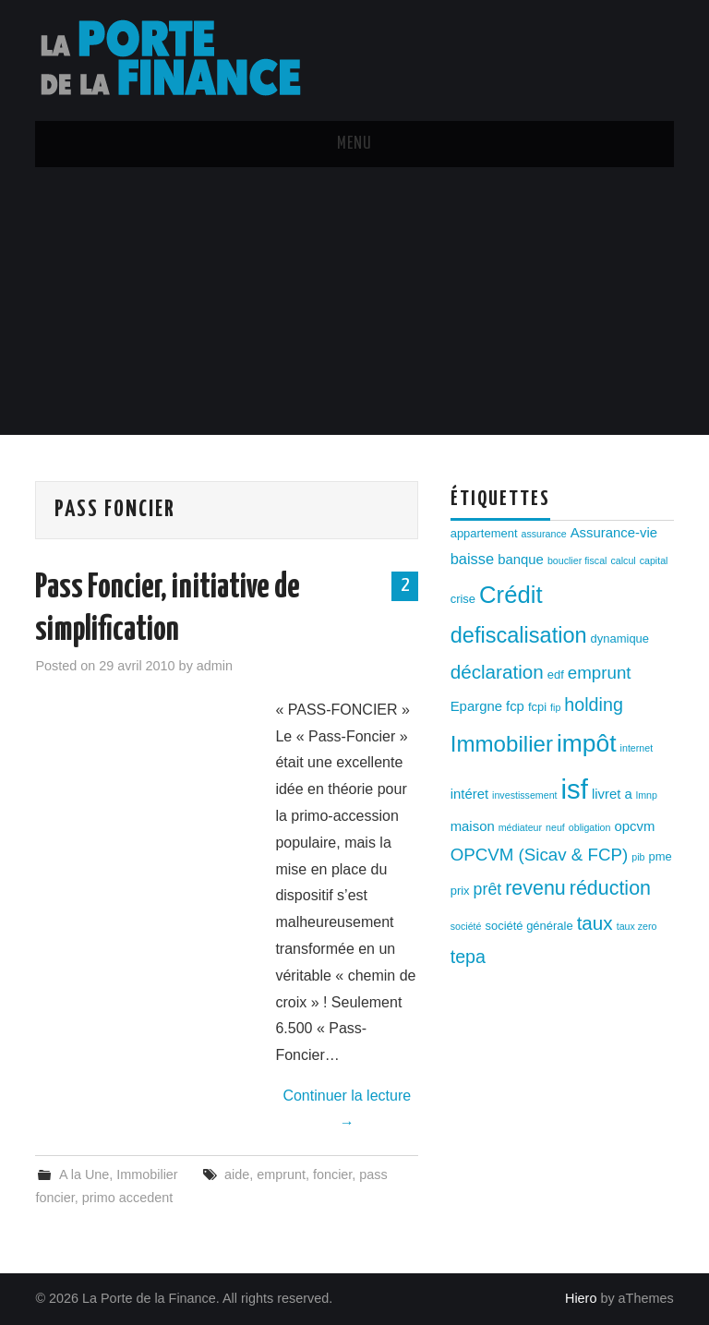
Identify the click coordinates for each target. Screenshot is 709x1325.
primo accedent (127, 1197)
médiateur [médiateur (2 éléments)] (520, 827)
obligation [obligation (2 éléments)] (590, 827)
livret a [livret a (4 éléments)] (612, 794)
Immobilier (146, 1174)
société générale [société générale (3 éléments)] (528, 926)
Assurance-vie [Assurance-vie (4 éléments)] (614, 532)
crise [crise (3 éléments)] (463, 599)
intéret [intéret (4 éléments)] (469, 794)
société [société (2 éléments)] (466, 926)
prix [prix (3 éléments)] (460, 890)
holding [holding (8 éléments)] (593, 704)
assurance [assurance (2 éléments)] (544, 533)
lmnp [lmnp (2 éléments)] (646, 795)
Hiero (580, 1298)
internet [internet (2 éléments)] (637, 747)
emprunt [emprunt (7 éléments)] (599, 672)
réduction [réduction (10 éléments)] (610, 888)
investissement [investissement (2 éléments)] (524, 795)
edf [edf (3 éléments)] (555, 674)
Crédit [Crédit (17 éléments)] (510, 595)
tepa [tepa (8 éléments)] (468, 956)
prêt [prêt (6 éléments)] (488, 889)
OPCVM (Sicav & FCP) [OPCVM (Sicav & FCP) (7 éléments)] (540, 854)
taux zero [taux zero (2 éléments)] (637, 926)
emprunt (281, 1174)
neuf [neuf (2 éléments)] (555, 827)
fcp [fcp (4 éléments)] (515, 706)
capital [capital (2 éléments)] (654, 560)
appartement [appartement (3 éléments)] (484, 533)
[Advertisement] (354, 305)
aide (236, 1174)
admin (215, 665)
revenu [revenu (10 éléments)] (535, 888)
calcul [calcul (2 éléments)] (622, 560)
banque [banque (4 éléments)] (521, 559)
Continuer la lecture (346, 1109)
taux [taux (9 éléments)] (595, 923)
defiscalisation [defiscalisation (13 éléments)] (519, 635)
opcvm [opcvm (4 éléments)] (634, 826)
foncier (332, 1174)
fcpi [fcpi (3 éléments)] (537, 707)
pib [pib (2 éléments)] (637, 856)
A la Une (84, 1174)
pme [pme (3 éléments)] (660, 856)
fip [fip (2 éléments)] (555, 707)
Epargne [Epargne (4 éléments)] (476, 706)
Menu (354, 144)
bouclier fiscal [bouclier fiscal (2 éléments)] (577, 560)
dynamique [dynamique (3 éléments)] (620, 638)
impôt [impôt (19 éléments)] (587, 743)
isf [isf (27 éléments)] (574, 789)
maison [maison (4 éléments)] (473, 826)
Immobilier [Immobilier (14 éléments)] (502, 743)
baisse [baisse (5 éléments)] (472, 558)
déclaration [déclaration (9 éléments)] (497, 671)
